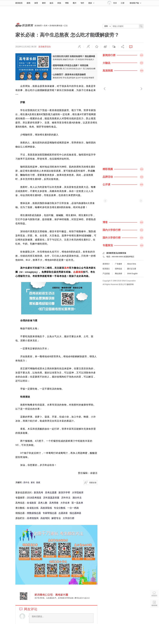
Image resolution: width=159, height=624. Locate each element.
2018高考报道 (34, 497)
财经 (44, 3)
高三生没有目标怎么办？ (73, 69)
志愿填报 (78, 272)
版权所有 (130, 284)
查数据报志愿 (34, 513)
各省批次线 (32, 508)
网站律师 (118, 274)
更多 (91, 3)
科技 (59, 3)
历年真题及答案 (51, 497)
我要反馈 (92, 483)
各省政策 (31, 503)
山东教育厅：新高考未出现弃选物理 (69, 74)
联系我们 (106, 269)
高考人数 (42, 503)
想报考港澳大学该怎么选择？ (66, 65)
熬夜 (38, 482)
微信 (114, 47)
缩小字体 (79, 47)
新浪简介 (106, 264)
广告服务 (118, 264)
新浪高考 (38, 492)
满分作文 (77, 497)
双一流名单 (77, 503)
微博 (105, 47)
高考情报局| (57, 59)
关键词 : (19, 482)
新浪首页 (19, 3)
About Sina (131, 264)
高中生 (26, 482)
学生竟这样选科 (69, 78)
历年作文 (66, 497)
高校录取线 (46, 508)
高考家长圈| (57, 69)
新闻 (28, 3)
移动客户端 (135, 3)
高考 (45, 26)
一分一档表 (73, 508)
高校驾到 (45, 518)
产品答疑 (106, 274)
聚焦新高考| (57, 78)
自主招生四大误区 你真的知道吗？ (68, 56)
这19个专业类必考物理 (85, 78)
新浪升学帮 (64, 492)
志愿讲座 (63, 513)
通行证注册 (131, 269)
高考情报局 (32, 518)
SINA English (132, 274)
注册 (122, 3)
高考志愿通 (51, 492)
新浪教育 (38, 26)
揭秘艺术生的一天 (70, 59)
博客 (67, 3)
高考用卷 (53, 503)
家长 (33, 482)
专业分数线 (59, 508)
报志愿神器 (90, 56)
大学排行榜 (68, 518)
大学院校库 (77, 492)
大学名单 (65, 503)
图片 (74, 3)
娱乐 (51, 3)
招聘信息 (118, 269)
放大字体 (88, 47)
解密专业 (56, 518)
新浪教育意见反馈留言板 (116, 253)
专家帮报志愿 (50, 513)
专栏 (82, 3)
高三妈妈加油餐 (89, 69)
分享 (122, 47)
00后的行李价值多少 (86, 59)
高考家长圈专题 (55, 26)
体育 (36, 3)
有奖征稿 (84, 65)
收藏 (96, 47)
